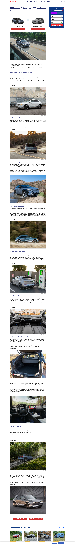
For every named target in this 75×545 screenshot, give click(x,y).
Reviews (17, 4)
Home (10, 4)
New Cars (53, 13)
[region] (37, 543)
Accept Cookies (60, 543)
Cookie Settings (54, 543)
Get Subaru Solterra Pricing (18, 28)
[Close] (73, 543)
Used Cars (60, 13)
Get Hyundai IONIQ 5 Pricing (38, 28)
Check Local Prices (56, 25)
